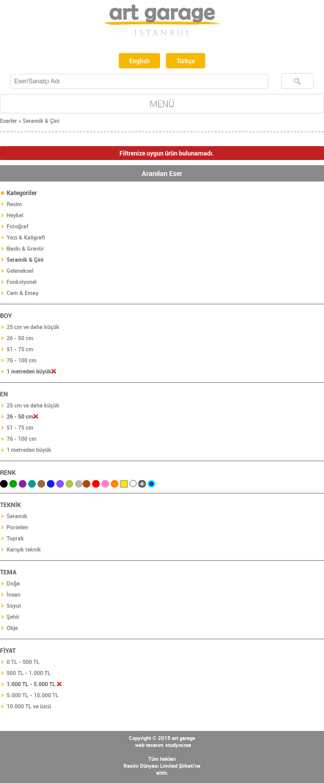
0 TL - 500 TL (23, 662)
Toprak (15, 538)
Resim (14, 204)
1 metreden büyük (29, 450)
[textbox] (139, 81)
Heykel (15, 215)
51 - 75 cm (20, 349)
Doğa (13, 583)
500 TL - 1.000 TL (29, 673)
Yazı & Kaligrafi (26, 237)
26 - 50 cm (20, 338)
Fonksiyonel (21, 282)
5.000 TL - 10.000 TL (33, 695)
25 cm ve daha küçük (33, 327)
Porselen (17, 527)
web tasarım (149, 744)
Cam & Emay (23, 293)
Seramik (17, 516)
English (139, 61)
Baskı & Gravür (25, 248)
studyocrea (178, 744)
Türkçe (185, 61)
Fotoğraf (17, 226)
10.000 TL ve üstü (29, 706)
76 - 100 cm (21, 360)
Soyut (14, 605)
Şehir (13, 617)
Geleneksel (20, 271)
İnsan (13, 594)
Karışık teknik (24, 549)
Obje (12, 628)
